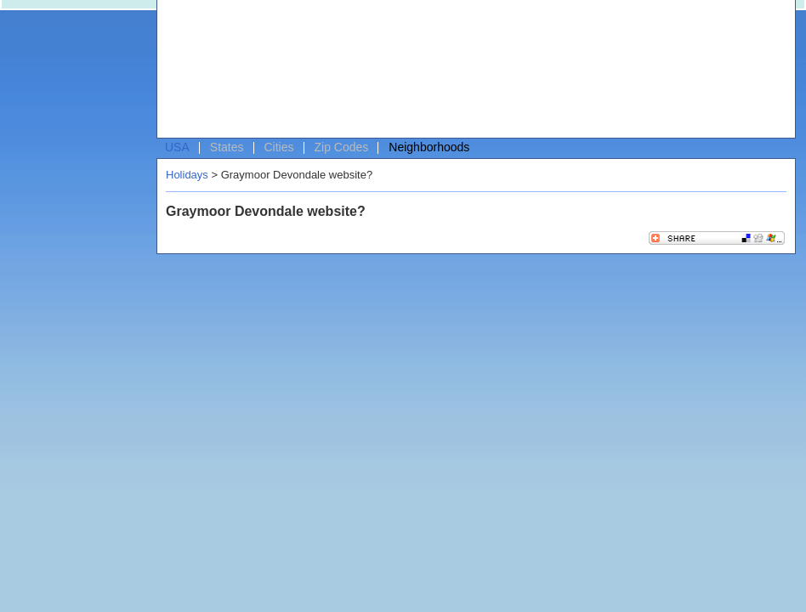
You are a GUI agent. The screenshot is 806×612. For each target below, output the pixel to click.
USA (177, 147)
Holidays (187, 174)
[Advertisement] (240, 73)
